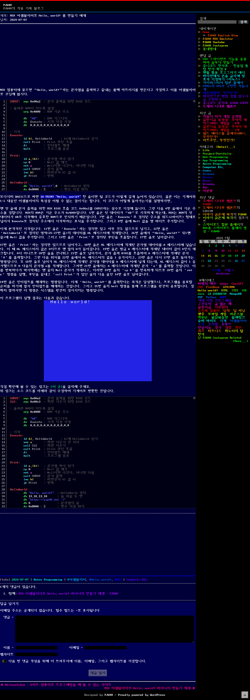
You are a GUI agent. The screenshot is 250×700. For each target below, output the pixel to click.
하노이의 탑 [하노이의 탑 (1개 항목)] (234, 331)
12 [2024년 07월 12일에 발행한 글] (236, 250)
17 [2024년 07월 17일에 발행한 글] (223, 256)
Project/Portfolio (217, 153)
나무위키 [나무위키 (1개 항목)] (221, 307)
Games (207, 170)
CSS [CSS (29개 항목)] (200, 287)
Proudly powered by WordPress (141, 695)
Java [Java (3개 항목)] (201, 294)
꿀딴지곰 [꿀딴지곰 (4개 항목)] (204, 307)
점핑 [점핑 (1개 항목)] (228, 327)
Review (208, 177)
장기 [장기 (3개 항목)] (218, 327)
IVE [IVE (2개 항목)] (244, 290)
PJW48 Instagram (215, 45)
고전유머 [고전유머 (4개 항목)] (204, 304)
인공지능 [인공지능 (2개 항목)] (204, 327)
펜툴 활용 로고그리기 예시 (224, 72)
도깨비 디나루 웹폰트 (220, 106)
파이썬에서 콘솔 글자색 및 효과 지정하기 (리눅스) (224, 77)
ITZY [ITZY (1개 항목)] (234, 290)
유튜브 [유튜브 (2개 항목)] (226, 324)
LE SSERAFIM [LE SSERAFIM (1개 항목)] (217, 294)
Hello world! (101, 579)
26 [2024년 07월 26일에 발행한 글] (236, 261)
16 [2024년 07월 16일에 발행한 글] (216, 256)
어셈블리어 (77, 579)
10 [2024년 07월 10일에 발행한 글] (223, 250)
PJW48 (7, 5)
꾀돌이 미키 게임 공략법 (222, 116)
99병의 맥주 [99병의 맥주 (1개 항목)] (207, 283)
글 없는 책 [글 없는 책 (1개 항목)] (223, 304)
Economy (209, 184)
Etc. (206, 187)
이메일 (76, 647)
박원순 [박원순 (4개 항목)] (203, 317)
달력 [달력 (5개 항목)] (226, 310)
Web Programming (215, 157)
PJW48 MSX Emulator (218, 39)
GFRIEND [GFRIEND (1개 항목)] (229, 287)
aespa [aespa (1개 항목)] (224, 283)
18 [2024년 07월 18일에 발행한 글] (229, 256)
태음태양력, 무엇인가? (220, 93)
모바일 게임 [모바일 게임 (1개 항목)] (217, 314)
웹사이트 (6, 654)
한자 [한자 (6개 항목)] (201, 334)
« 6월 (216, 270)
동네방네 (209, 49)
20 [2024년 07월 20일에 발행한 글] (243, 256)
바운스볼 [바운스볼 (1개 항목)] (236, 314)
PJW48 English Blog (223, 35)
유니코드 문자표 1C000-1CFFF (225, 103)
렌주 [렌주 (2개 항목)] (201, 314)
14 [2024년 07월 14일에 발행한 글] (202, 256)
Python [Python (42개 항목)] (211, 297)
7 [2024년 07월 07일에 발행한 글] (203, 250)
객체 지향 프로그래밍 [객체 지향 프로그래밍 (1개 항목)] (214, 300)
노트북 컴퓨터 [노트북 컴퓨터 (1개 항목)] (209, 310)
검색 (202, 18)
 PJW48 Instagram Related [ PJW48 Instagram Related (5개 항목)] (220, 337)
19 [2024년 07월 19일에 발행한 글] (236, 256)
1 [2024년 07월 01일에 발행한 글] (209, 245)
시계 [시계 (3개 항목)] (223, 321)
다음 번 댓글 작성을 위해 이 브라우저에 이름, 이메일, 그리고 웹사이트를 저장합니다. (77, 661)
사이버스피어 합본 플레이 (223, 82)
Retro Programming (48, 579)
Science (209, 174)
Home (206, 32)
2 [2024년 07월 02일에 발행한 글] (216, 245)
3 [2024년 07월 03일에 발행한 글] (223, 245)
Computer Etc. (214, 167)
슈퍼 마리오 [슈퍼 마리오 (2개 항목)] (207, 321)
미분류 (208, 191)
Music (207, 180)
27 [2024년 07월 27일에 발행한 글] (243, 261)
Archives (223, 273)
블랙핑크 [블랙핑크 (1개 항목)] (238, 317)
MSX (118, 579)
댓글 (8, 617)
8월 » (230, 270)
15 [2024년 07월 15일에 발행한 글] (209, 256)
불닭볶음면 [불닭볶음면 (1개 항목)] (219, 317)
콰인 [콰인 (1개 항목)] (238, 327)
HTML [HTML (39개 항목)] (224, 290)
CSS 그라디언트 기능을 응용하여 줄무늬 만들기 (225, 60)
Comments (136, 579)
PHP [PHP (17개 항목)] (200, 297)
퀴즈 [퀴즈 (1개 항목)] (201, 331)
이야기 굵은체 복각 (218, 214)
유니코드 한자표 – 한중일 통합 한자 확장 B (225, 67)
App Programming (215, 160)
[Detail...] (225, 147)
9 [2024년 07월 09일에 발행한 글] (216, 250)
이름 (8, 647)
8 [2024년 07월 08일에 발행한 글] (209, 250)
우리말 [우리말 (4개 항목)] (213, 324)
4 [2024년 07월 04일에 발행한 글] (230, 245)
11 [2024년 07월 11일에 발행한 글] (229, 250)
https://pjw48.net (44, 499)
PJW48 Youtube (214, 42)
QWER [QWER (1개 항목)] (223, 297)
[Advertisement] (98, 54)
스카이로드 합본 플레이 (221, 224)
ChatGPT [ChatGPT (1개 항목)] (237, 283)
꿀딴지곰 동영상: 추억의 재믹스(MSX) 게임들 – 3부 (225, 128)
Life (206, 150)
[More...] (240, 341)
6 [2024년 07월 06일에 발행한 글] (243, 245)
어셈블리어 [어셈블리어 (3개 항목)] (238, 321)
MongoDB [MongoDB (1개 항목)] (236, 294)
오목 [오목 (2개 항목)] (201, 324)
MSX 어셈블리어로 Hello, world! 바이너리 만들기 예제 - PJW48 (68, 593)
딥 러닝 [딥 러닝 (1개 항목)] (239, 310)
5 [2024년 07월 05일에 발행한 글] (236, 245)
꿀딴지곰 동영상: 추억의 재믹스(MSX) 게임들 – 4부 (225, 121)
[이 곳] (56, 386)
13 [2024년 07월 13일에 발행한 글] (243, 250)
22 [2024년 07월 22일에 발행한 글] (209, 261)
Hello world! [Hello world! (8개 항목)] (208, 290)
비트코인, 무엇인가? (219, 140)
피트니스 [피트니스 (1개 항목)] (214, 331)
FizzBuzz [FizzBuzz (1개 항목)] (213, 287)
